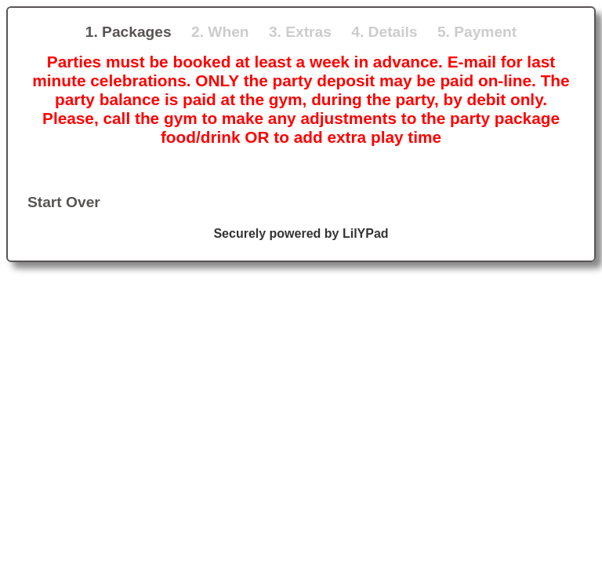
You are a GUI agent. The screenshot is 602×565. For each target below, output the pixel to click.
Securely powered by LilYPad (300, 233)
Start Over (63, 202)
